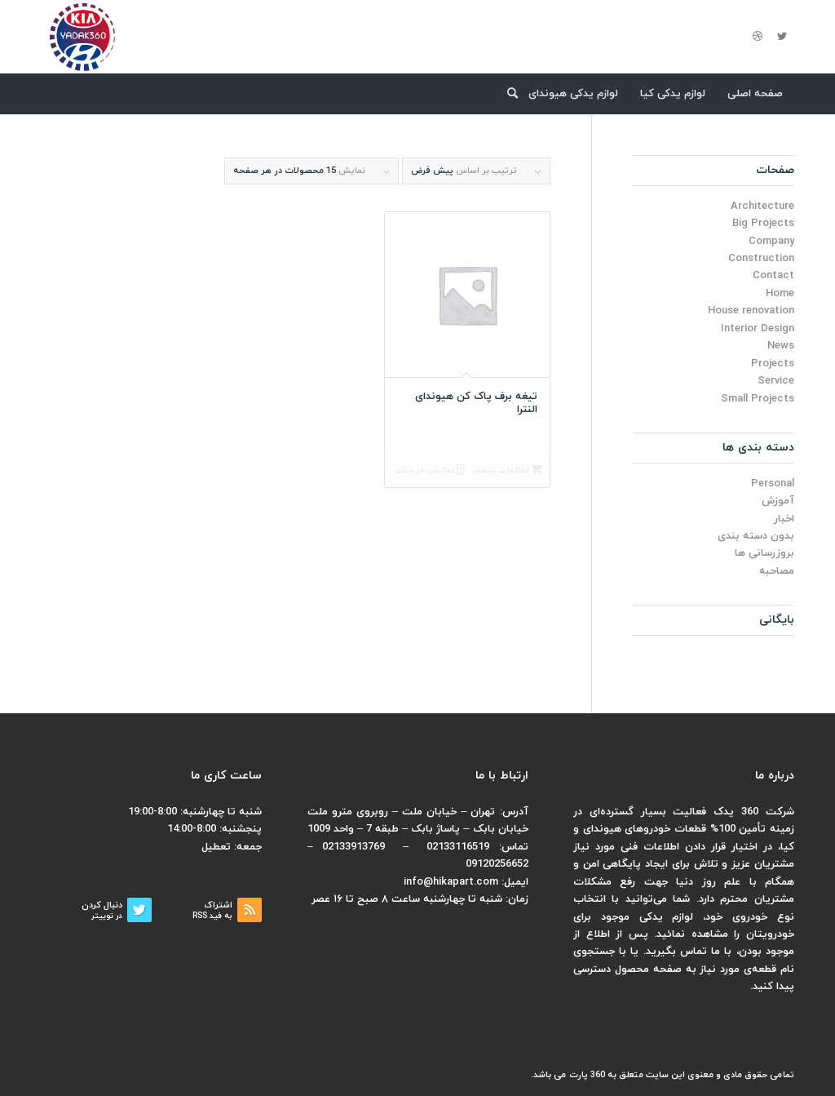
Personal (772, 484)
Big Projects (763, 223)
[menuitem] (755, 93)
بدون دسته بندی (756, 536)
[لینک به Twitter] (782, 36)
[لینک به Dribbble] (757, 36)
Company (771, 241)
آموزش (778, 501)
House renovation (751, 311)
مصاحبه (776, 571)
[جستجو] (507, 93)
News (780, 346)
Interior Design (757, 329)
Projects (772, 364)
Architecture (762, 206)
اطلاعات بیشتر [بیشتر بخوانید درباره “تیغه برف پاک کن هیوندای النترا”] (507, 470)
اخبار (784, 519)
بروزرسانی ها (764, 553)
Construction (761, 258)
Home (780, 293)
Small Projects (757, 399)
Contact (773, 275)
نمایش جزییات (430, 470)
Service (776, 381)
